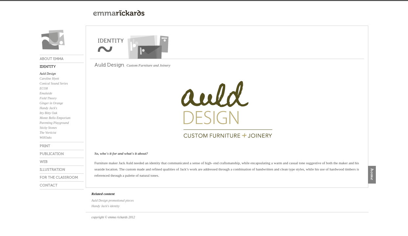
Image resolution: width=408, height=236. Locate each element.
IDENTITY (48, 67)
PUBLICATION (52, 154)
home (372, 175)
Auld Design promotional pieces (113, 200)
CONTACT (48, 185)
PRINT (45, 146)
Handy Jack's (48, 108)
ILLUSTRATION (52, 169)
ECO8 (44, 88)
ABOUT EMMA (51, 59)
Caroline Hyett (49, 78)
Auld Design (48, 73)
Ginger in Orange (51, 103)
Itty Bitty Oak (48, 113)
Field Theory (48, 98)
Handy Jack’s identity (106, 206)
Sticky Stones (48, 127)
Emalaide (46, 93)
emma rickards (62, 40)
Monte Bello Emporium (55, 118)
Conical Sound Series (54, 83)
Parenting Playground (54, 123)
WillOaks (46, 137)
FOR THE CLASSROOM (59, 177)
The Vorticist (48, 132)
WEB (44, 162)
